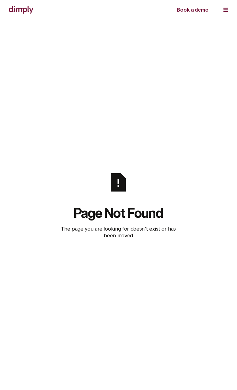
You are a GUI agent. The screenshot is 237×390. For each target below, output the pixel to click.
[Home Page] (21, 10)
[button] (225, 10)
